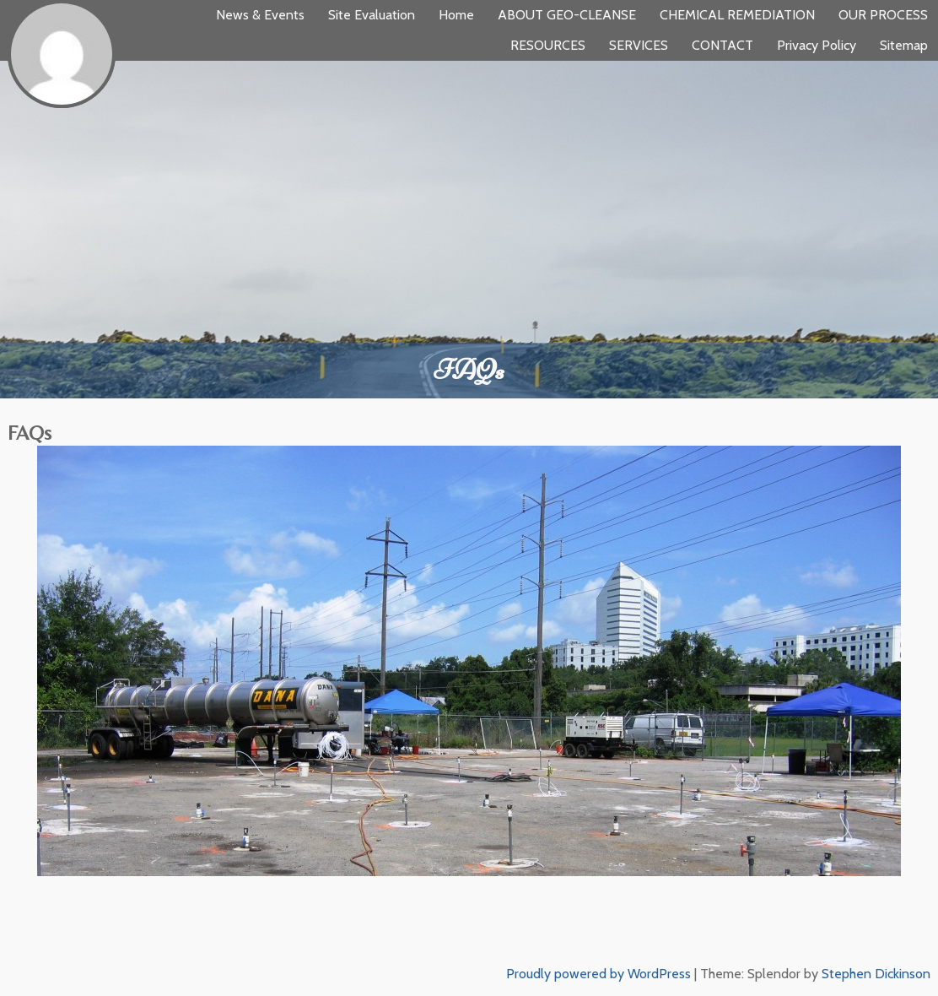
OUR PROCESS (883, 15)
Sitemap (904, 45)
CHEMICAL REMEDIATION (737, 15)
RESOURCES (547, 45)
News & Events (260, 15)
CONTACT (722, 45)
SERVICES (638, 45)
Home (456, 15)
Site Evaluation (371, 15)
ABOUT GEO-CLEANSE (567, 15)
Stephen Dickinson (876, 974)
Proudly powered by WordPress (598, 974)
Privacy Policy (816, 45)
